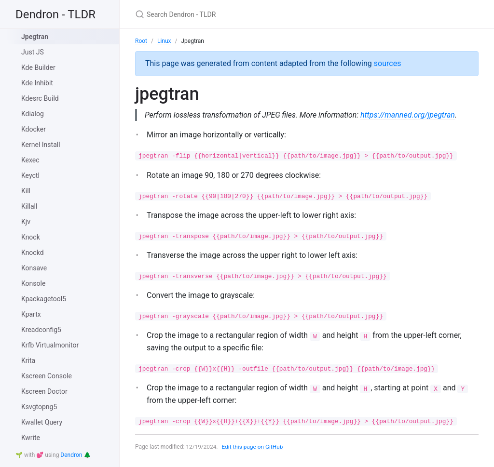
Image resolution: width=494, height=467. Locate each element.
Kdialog (32, 114)
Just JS (32, 52)
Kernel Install (40, 144)
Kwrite (30, 437)
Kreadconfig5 (41, 330)
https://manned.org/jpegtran (410, 115)
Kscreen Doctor (44, 391)
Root (141, 41)
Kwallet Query (41, 422)
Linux (164, 41)
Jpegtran (34, 36)
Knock (30, 237)
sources (387, 63)
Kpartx (31, 314)
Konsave (34, 268)
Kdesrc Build (40, 98)
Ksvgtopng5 (39, 407)
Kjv (25, 222)
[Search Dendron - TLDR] (249, 14)
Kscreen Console (46, 376)
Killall (29, 206)
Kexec (30, 160)
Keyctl (30, 175)
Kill (25, 191)
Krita (28, 360)
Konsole (33, 283)
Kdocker (33, 129)
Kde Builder (38, 67)
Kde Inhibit (37, 83)
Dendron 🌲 (75, 455)
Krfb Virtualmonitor (50, 345)
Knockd (32, 252)
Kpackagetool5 (43, 299)
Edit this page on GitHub (253, 446)
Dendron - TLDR (55, 14)
